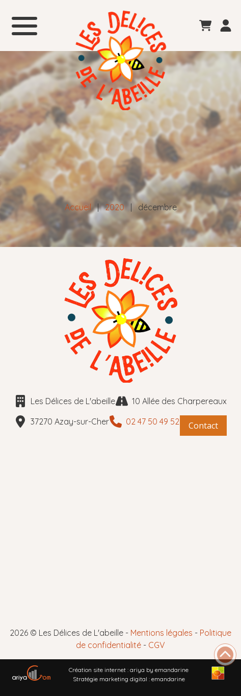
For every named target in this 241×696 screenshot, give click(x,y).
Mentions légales (161, 633)
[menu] (24, 24)
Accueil (78, 207)
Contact (203, 425)
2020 (114, 207)
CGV (156, 645)
